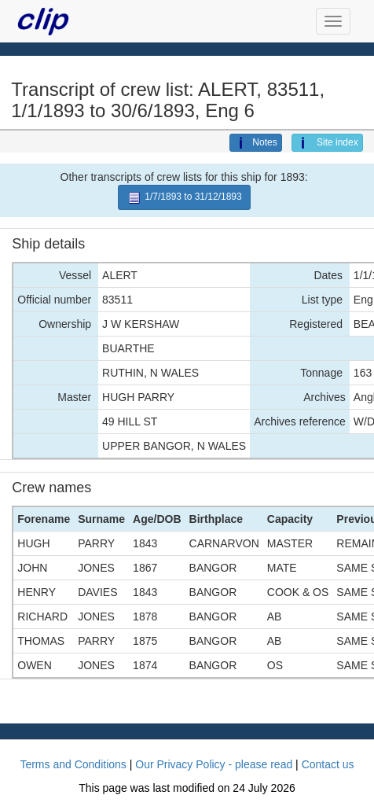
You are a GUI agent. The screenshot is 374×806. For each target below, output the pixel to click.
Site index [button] (327, 143)
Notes (255, 143)
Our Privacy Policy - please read (213, 764)
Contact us (328, 764)
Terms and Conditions (73, 764)
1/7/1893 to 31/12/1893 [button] (184, 197)
